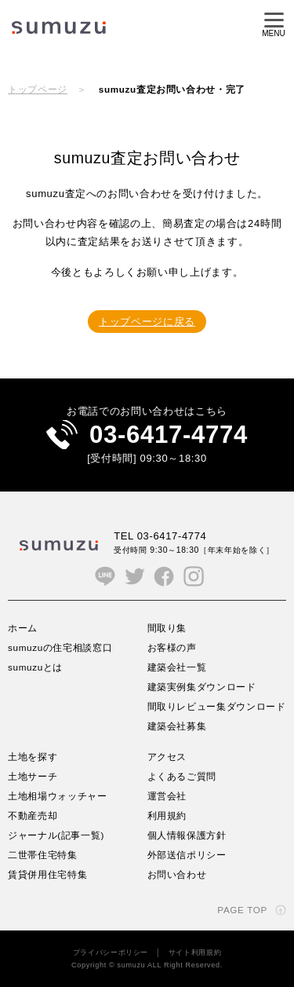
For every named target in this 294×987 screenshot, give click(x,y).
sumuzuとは (35, 667)
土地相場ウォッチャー (57, 796)
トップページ (37, 89)
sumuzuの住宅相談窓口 (60, 647)
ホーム (23, 628)
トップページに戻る (147, 321)
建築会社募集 (177, 726)
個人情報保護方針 (187, 835)
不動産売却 (32, 815)
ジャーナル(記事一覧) (56, 835)
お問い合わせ (177, 874)
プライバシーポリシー (111, 952)
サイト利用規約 (195, 952)
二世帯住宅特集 (43, 855)
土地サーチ (32, 776)
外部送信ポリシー (187, 855)
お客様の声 (172, 647)
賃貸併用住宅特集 (47, 874)
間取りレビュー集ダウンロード (216, 706)
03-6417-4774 (168, 434)
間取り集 (167, 628)
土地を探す (32, 756)
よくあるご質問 (182, 776)
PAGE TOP (242, 910)
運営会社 (167, 796)
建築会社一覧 (177, 667)
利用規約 (167, 815)
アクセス (167, 756)
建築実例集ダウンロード (201, 687)
